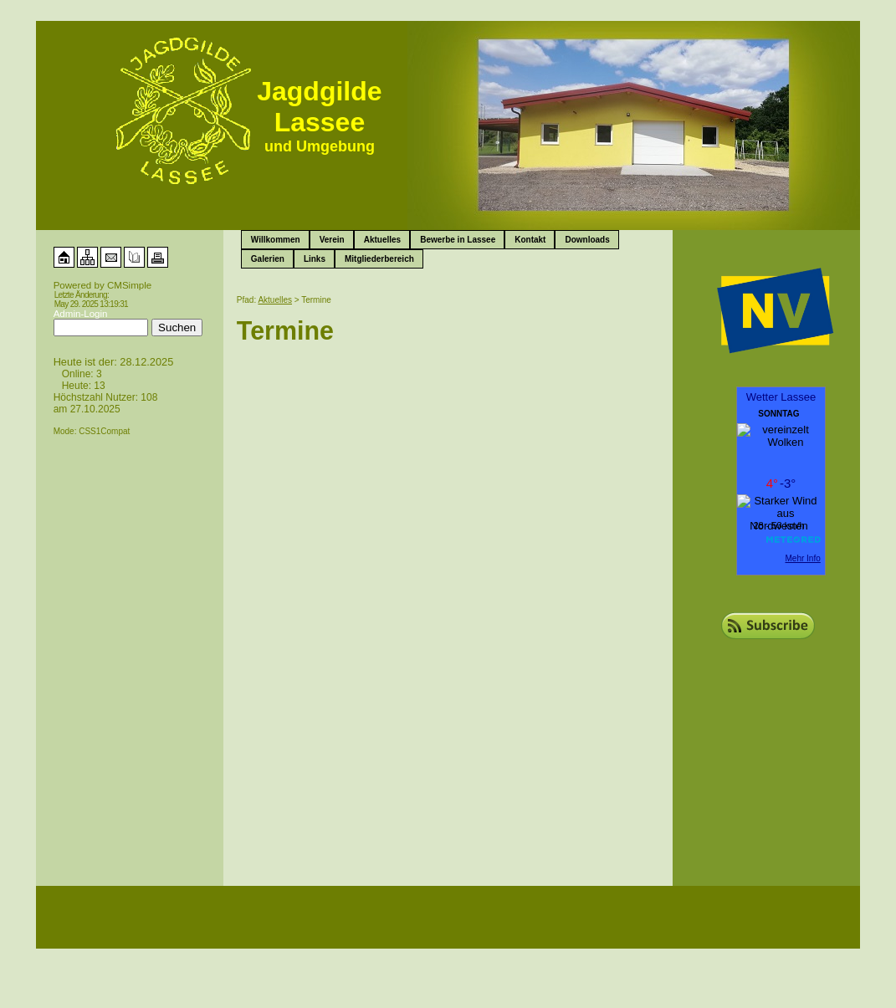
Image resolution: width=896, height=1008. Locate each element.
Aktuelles (382, 239)
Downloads (587, 239)
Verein (332, 239)
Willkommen (275, 239)
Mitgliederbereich (379, 259)
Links (314, 259)
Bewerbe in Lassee (457, 239)
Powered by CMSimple (103, 285)
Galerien (267, 259)
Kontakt (530, 239)
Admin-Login (81, 314)
